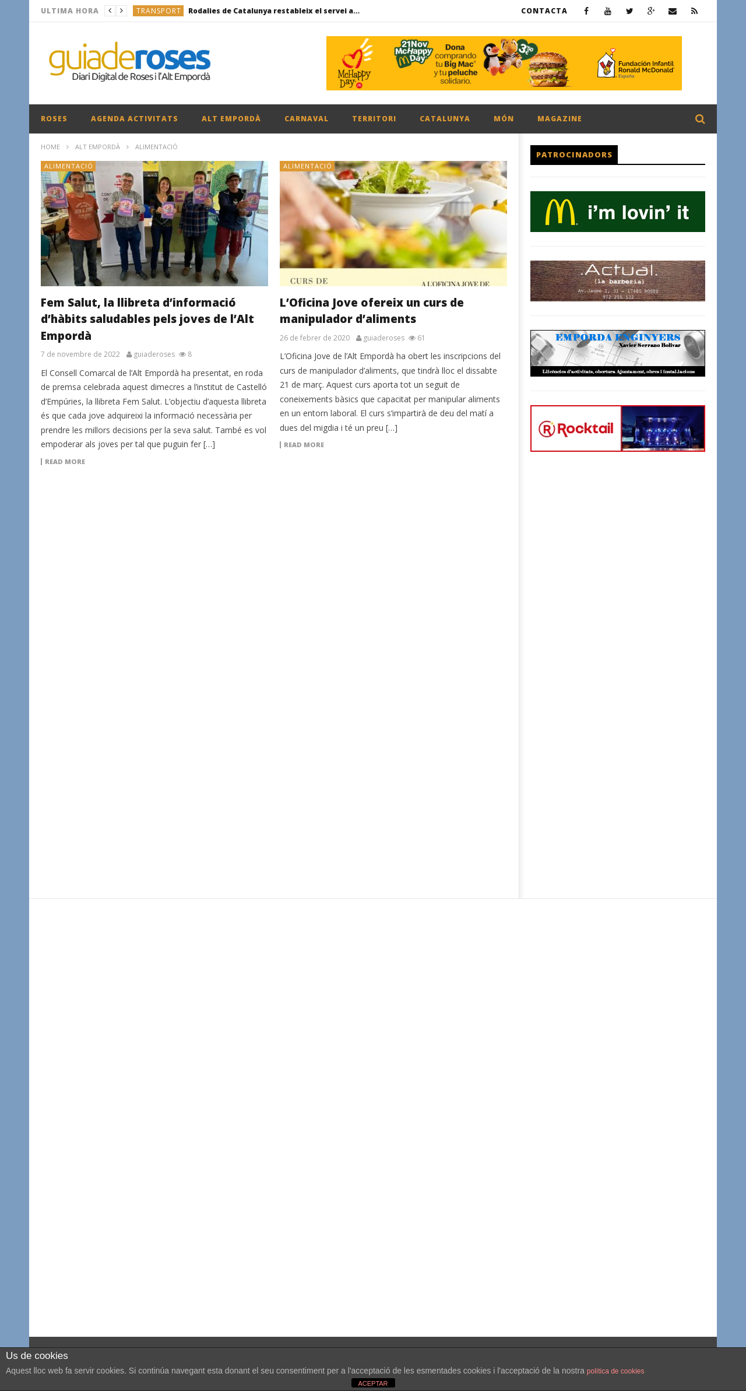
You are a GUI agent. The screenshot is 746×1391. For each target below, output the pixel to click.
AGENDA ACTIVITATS (134, 119)
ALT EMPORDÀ (231, 119)
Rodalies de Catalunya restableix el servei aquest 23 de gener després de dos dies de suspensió (275, 11)
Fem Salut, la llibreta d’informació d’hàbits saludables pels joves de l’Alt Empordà (147, 319)
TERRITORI (374, 119)
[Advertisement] (274, 569)
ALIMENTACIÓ (68, 165)
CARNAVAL (306, 119)
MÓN (504, 119)
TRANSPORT (158, 11)
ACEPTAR (373, 1383)
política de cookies (616, 1371)
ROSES (54, 119)
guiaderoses (154, 354)
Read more (65, 461)
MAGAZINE (559, 119)
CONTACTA (544, 11)
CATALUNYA (445, 119)
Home (50, 146)
